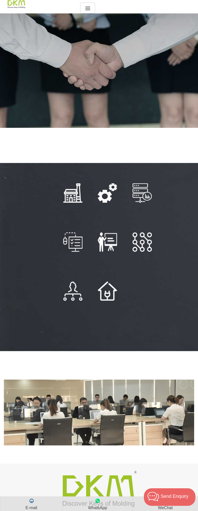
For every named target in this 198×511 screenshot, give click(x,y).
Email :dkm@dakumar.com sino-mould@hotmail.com (99, 473)
